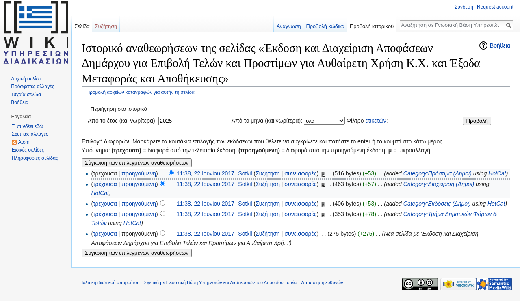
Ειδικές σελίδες (28, 150)
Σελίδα (81, 26)
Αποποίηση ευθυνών (322, 282)
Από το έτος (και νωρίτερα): (122, 120)
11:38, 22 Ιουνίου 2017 (205, 173)
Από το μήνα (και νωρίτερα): (267, 120)
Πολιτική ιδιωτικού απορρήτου (109, 282)
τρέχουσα (105, 184)
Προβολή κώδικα (325, 26)
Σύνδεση (464, 7)
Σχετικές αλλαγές (30, 134)
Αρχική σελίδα (26, 79)
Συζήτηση (268, 173)
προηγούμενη (138, 173)
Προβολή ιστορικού (372, 26)
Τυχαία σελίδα (26, 94)
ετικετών (375, 120)
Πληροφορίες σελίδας (35, 158)
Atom (24, 142)
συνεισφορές (300, 173)
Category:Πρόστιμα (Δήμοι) (437, 173)
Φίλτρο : (367, 120)
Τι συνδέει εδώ (27, 126)
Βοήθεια (500, 45)
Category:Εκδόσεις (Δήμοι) (437, 203)
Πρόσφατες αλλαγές (32, 86)
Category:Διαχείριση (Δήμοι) (438, 184)
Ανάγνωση (289, 26)
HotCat (497, 173)
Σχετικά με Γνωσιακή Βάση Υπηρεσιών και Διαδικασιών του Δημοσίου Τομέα (220, 282)
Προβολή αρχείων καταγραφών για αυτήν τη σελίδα (141, 92)
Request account (495, 7)
